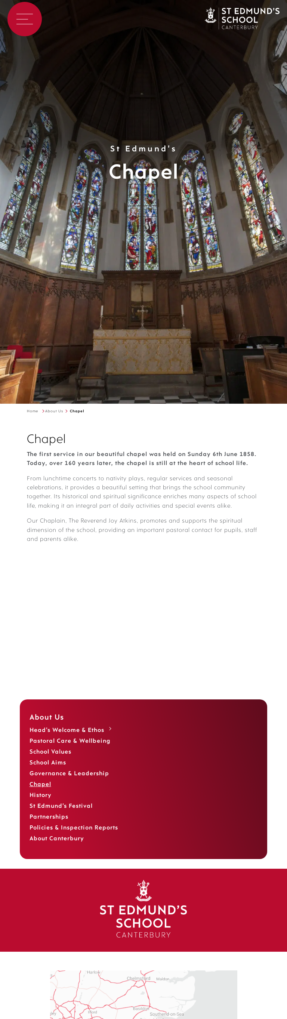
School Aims (48, 772)
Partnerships (49, 826)
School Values (50, 761)
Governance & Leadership (69, 783)
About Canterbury (57, 848)
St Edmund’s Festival (61, 815)
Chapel (40, 794)
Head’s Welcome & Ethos (67, 739)
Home (32, 411)
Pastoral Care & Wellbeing (70, 750)
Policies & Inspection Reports (74, 837)
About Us (54, 411)
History (41, 804)
